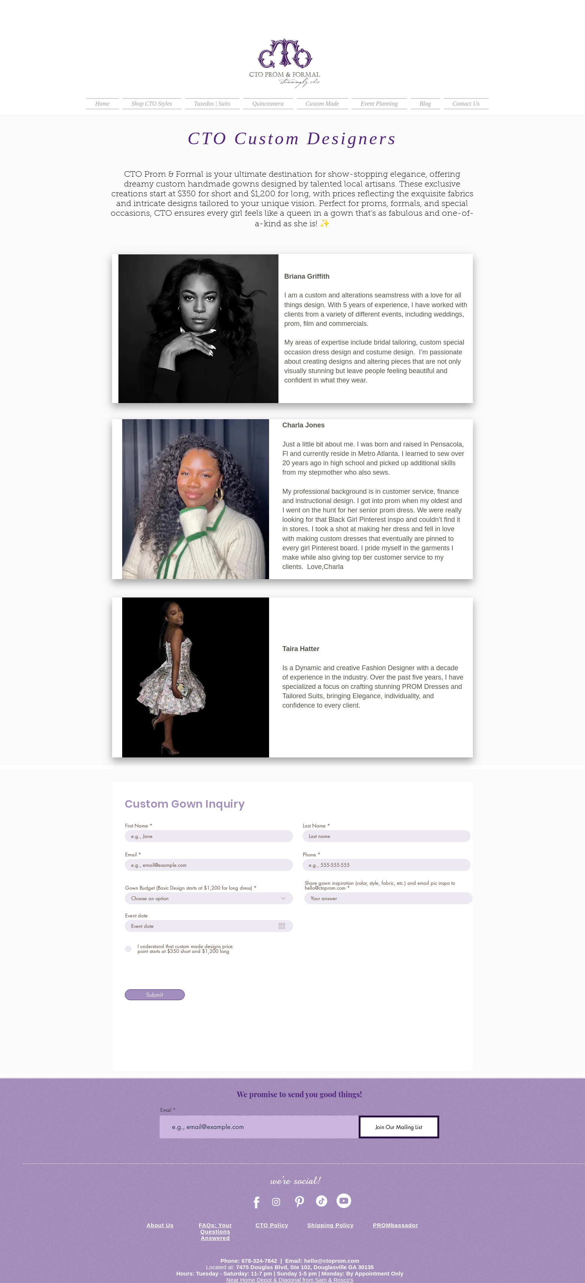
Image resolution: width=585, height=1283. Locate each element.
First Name (136, 825)
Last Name (314, 825)
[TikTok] (321, 1201)
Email (131, 854)
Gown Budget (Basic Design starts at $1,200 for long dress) (188, 888)
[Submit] (155, 994)
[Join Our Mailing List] (399, 1127)
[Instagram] (276, 1201)
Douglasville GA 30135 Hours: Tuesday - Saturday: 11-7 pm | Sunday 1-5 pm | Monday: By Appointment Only (290, 1270)
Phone (309, 854)
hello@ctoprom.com (331, 1261)
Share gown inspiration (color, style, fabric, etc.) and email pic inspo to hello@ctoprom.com (380, 885)
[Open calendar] (282, 926)
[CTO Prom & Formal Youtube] (344, 1200)
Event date (136, 915)
